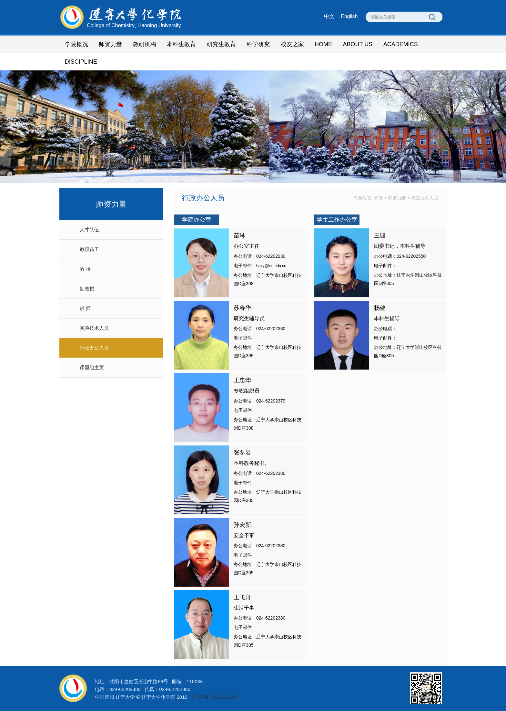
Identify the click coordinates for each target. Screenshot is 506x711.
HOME (323, 44)
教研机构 (144, 44)
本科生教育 (181, 44)
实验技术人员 (94, 328)
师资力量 (110, 44)
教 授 (85, 269)
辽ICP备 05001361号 (214, 697)
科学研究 (258, 44)
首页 (378, 198)
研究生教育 (221, 44)
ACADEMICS (400, 44)
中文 (329, 16)
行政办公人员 (94, 347)
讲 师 (85, 308)
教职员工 (89, 249)
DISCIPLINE (81, 61)
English (349, 16)
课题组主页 (92, 367)
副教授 (87, 288)
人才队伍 (89, 229)
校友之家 (292, 44)
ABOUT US (357, 44)
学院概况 (76, 44)
